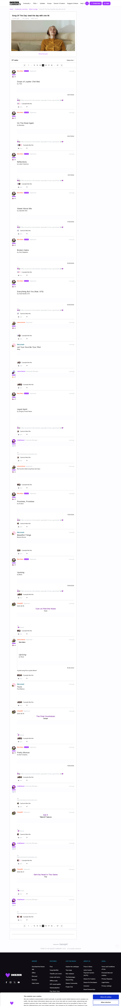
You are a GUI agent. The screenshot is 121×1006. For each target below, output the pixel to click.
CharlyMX (20, 603)
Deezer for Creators (89, 979)
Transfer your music (56, 973)
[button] (96, 3)
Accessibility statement (74, 948)
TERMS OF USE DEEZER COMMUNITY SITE (53, 948)
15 (43, 65)
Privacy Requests (107, 979)
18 (51, 65)
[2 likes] (24, 104)
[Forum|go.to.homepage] (15, 3)
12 (34, 65)
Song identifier (54, 970)
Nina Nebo (20, 71)
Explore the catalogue (72, 966)
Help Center (84, 3)
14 (40, 65)
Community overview (21, 9)
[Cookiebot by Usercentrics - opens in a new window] (12, 1002)
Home (11, 9)
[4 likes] (25, 384)
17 (48, 65)
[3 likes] (25, 145)
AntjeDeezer (20, 440)
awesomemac (21, 322)
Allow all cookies (105, 984)
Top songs (69, 970)
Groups (49, 3)
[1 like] (24, 231)
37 (57, 65)
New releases (70, 973)
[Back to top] (117, 946)
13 (37, 65)
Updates (42, 3)
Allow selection (106, 989)
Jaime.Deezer (21, 371)
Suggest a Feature (72, 3)
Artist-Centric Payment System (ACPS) (89, 972)
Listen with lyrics (55, 977)
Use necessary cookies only (106, 994)
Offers (34, 973)
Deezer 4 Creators (59, 3)
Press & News (88, 966)
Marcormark (20, 344)
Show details (95, 1002)
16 (46, 65)
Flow (51, 966)
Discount (34, 976)
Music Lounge (33, 9)
